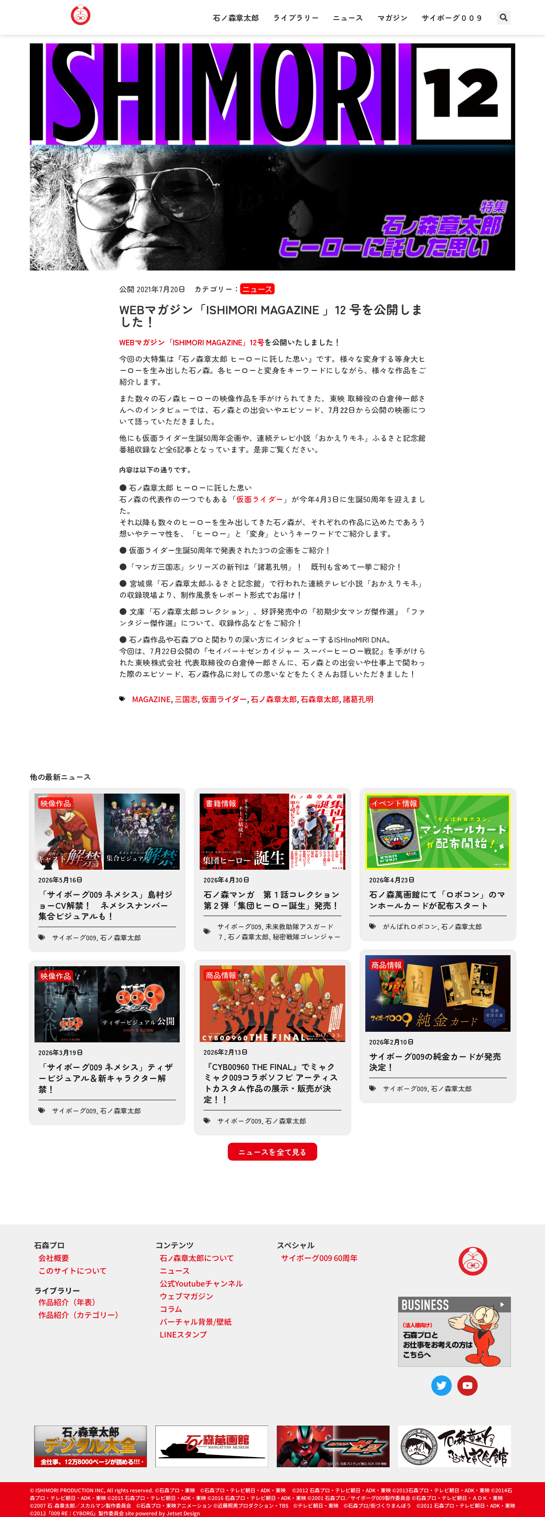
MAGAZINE (151, 698)
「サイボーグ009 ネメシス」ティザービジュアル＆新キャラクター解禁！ (105, 1078)
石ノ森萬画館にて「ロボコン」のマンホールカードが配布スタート (437, 899)
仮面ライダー (260, 498)
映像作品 (55, 802)
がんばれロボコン (410, 926)
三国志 (186, 698)
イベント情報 (394, 802)
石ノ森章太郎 (236, 17)
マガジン (392, 17)
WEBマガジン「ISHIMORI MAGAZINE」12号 (191, 341)
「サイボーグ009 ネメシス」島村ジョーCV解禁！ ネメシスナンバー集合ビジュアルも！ (105, 905)
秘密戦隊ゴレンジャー (306, 936)
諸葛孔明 (358, 698)
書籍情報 (221, 802)
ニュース (348, 17)
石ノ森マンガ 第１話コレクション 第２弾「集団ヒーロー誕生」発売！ (276, 899)
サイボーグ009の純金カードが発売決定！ (435, 1061)
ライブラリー (296, 17)
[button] (504, 18)
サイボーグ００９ (452, 17)
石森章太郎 (320, 698)
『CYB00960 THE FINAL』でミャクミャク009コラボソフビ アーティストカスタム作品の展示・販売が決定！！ (271, 1082)
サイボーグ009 (74, 937)
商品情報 (221, 974)
